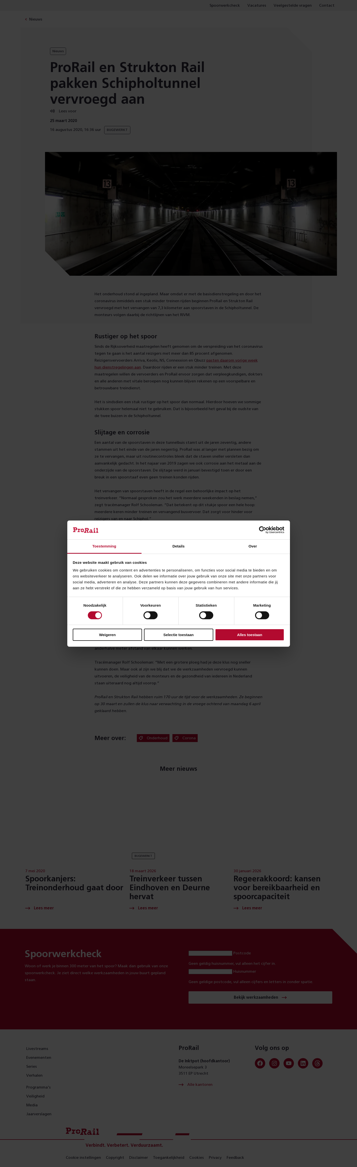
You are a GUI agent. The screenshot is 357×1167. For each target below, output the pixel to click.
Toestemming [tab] (104, 546)
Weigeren (107, 635)
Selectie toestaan (178, 635)
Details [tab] (178, 546)
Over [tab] (252, 546)
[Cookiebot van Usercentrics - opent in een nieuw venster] (262, 530)
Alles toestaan (249, 635)
